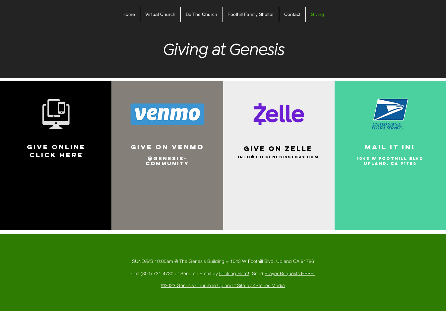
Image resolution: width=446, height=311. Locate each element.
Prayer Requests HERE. (290, 273)
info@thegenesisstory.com (278, 157)
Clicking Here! (234, 273)
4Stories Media (269, 285)
